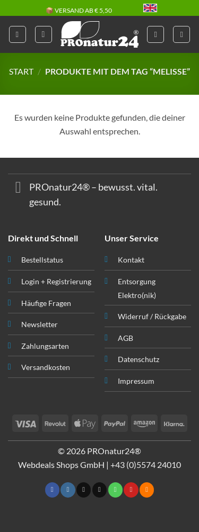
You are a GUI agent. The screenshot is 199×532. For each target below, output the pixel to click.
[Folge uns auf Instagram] (67, 489)
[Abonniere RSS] (147, 489)
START (21, 71)
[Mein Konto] (155, 34)
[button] (17, 34)
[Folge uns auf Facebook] (52, 489)
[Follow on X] (83, 489)
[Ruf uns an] (115, 489)
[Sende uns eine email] (99, 489)
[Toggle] (18, 188)
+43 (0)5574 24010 (145, 464)
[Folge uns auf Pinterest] (131, 489)
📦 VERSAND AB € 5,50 (79, 11)
